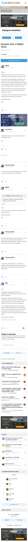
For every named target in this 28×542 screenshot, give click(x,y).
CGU (20, 525)
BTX (10, 483)
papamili (11, 498)
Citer (6, 110)
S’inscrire (18, 37)
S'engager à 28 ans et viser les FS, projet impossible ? (14, 438)
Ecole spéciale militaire (15, 55)
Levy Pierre (8, 129)
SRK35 (5, 54)
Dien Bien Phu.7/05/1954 (12, 457)
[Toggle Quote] (3, 195)
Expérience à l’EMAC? (8, 397)
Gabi (6, 283)
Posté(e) (9, 67)
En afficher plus (14, 504)
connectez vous (18, 337)
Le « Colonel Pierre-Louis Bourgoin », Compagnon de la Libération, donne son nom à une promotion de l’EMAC (12, 406)
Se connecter (6, 37)
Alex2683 (11, 493)
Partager (7, 353)
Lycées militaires (13, 393)
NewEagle (7, 447)
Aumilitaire (6, 7)
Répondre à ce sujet (14, 60)
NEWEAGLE (8, 451)
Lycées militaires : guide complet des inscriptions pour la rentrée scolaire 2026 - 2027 (11, 390)
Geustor (7, 441)
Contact (16, 525)
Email (7, 519)
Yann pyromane (9, 165)
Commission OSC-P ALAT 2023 (11, 381)
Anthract (11, 488)
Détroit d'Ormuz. (10, 463)
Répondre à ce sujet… (9, 345)
